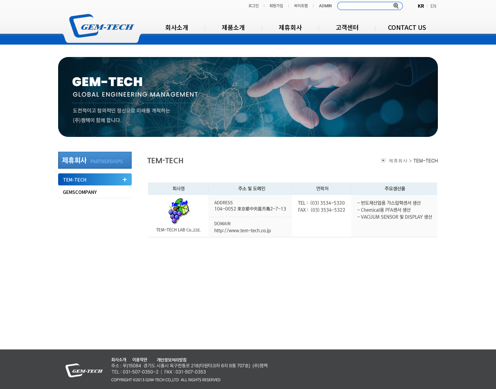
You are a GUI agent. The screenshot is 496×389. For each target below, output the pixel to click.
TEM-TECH (74, 179)
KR (421, 5)
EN (433, 5)
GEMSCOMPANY (80, 191)
